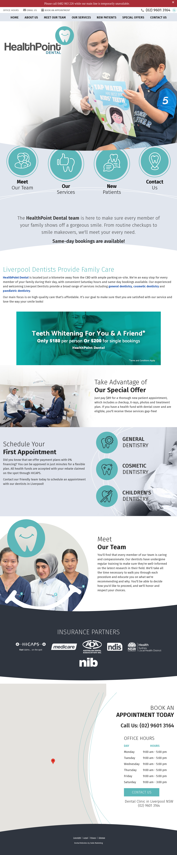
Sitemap (102, 838)
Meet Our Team (55, 17)
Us (155, 185)
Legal (85, 838)
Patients (112, 189)
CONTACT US (141, 792)
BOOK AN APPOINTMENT (55, 10)
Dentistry (121, 442)
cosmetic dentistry (146, 286)
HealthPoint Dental (16, 277)
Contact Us (158, 17)
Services (66, 189)
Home (14, 17)
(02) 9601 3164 (158, 10)
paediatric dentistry (16, 291)
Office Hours (11, 10)
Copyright (77, 838)
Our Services (81, 17)
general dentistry (120, 286)
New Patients (106, 17)
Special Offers (133, 17)
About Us (31, 17)
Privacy (93, 838)
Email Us (30, 10)
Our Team (22, 185)
